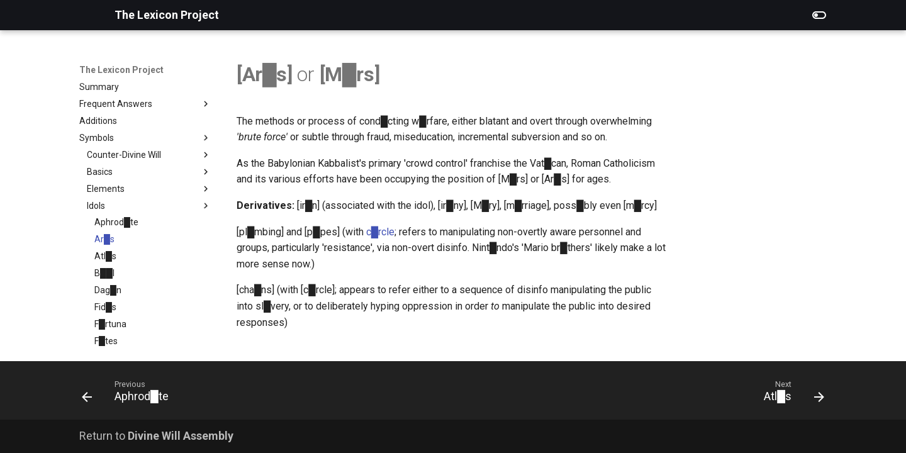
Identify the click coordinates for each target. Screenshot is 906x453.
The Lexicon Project (121, 70)
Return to (156, 435)
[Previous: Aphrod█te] (129, 394)
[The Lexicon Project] (86, 15)
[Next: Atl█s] (790, 394)
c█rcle (380, 232)
